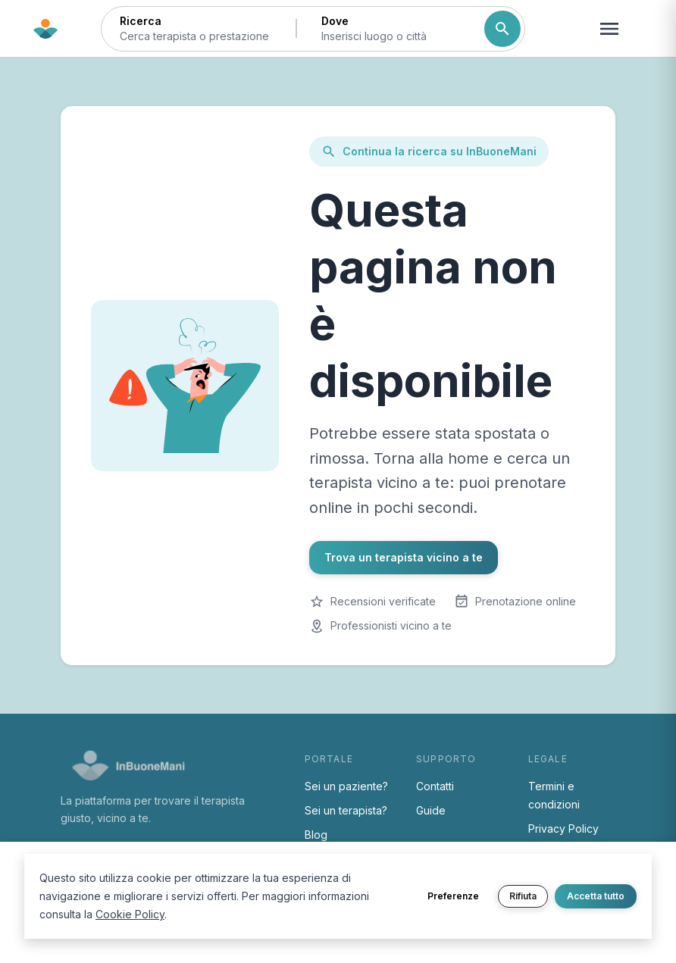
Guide (431, 810)
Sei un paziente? (346, 786)
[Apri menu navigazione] (609, 29)
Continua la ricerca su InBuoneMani (429, 151)
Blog (316, 834)
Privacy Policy (563, 828)
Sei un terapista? (346, 810)
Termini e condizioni (554, 795)
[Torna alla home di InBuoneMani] (45, 29)
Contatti (435, 786)
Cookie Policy (129, 914)
